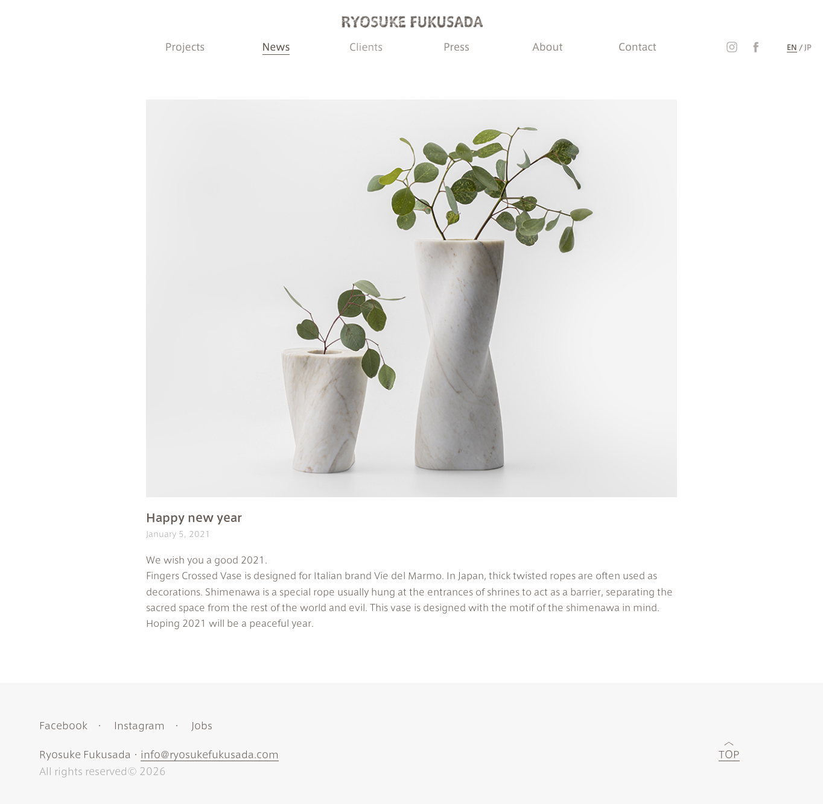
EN (792, 47)
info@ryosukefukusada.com (210, 754)
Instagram (139, 725)
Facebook (63, 725)
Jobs (201, 725)
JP (808, 47)
